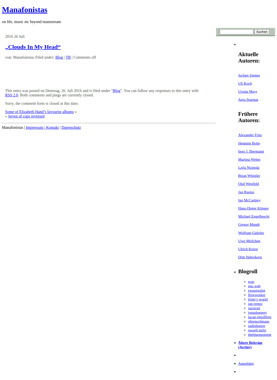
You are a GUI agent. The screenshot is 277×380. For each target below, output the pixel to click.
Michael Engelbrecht (253, 216)
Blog (59, 57)
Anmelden (246, 363)
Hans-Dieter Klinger (253, 208)
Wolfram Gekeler (251, 233)
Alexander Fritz (250, 135)
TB (68, 57)
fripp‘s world (258, 299)
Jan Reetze (246, 192)
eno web (254, 286)
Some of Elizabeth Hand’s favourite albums (39, 112)
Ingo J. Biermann (251, 151)
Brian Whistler (249, 175)
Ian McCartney (249, 200)
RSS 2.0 (11, 95)
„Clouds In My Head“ (33, 47)
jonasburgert (257, 312)
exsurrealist (256, 290)
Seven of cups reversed (26, 116)
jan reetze (255, 303)
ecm (251, 281)
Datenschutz (71, 127)
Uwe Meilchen (249, 241)
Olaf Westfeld (248, 184)
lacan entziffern (259, 317)
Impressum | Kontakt (42, 127)
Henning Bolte (249, 143)
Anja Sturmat (248, 99)
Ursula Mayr (247, 91)
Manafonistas (24, 9)
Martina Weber (249, 159)
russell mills (257, 330)
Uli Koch (245, 83)
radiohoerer (256, 326)
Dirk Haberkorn (250, 257)
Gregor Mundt (249, 224)
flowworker (256, 295)
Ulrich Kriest (248, 249)
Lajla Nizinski (248, 167)
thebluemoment (259, 334)
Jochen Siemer (249, 75)
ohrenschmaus (258, 321)
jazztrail (254, 308)
